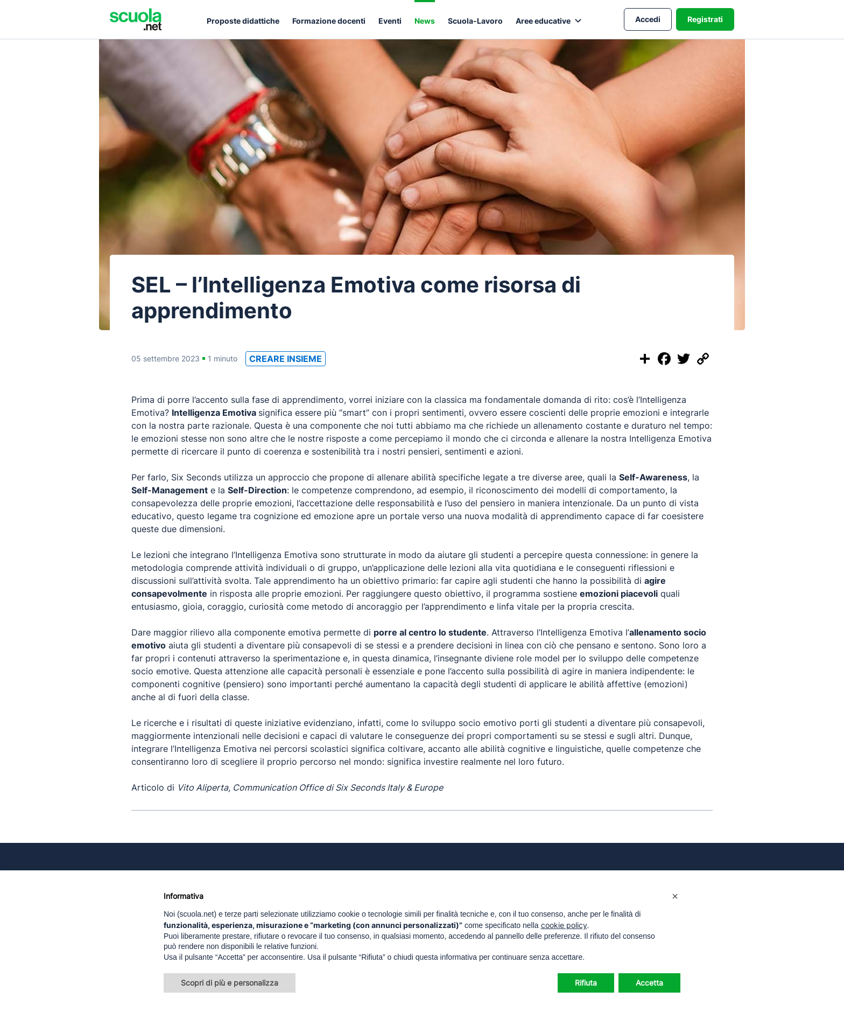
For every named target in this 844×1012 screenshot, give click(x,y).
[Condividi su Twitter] (683, 358)
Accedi (647, 19)
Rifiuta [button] (586, 982)
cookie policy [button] (564, 925)
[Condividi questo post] (645, 358)
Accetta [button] (649, 982)
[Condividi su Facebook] (664, 358)
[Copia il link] (703, 358)
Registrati (705, 19)
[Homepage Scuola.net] (135, 19)
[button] (675, 896)
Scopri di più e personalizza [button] (229, 982)
